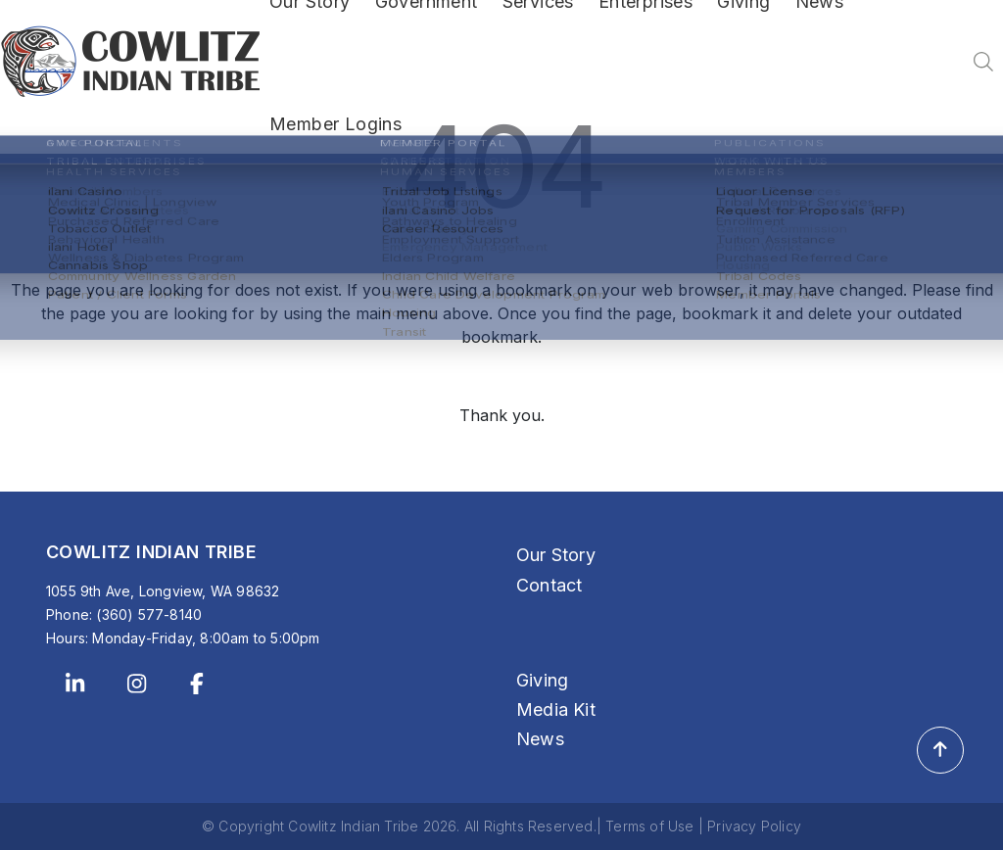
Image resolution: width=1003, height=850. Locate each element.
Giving (542, 680)
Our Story (556, 554)
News (540, 739)
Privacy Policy (754, 826)
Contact (549, 585)
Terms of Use (649, 826)
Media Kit (556, 709)
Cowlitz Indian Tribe (353, 826)
